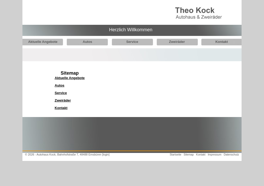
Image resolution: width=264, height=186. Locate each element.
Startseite (175, 154)
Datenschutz (231, 154)
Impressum (214, 154)
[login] (105, 154)
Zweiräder (173, 42)
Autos (86, 42)
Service (129, 42)
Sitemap (189, 154)
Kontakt (216, 42)
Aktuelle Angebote (42, 42)
